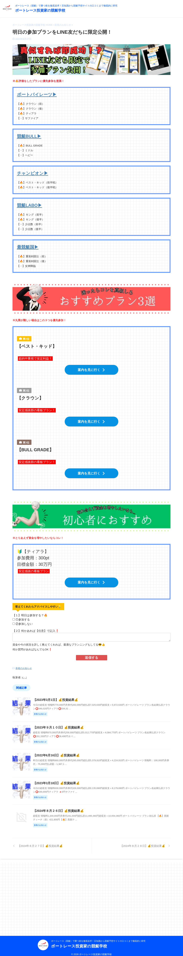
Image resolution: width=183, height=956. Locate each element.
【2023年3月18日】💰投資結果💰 (73, 822)
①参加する (23, 614)
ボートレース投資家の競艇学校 (40, 10)
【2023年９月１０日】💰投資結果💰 (75, 736)
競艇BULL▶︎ (29, 136)
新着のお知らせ (24, 663)
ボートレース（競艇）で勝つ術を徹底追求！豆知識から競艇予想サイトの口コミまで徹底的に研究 (98, 937)
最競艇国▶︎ (27, 247)
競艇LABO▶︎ (29, 205)
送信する (91, 652)
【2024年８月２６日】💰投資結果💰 (75, 865)
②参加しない (24, 618)
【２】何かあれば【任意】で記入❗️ (36, 625)
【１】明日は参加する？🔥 (30, 610)
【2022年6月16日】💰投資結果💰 (73, 779)
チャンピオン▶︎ (32, 173)
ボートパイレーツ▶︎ (37, 94)
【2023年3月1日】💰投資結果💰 (72, 693)
